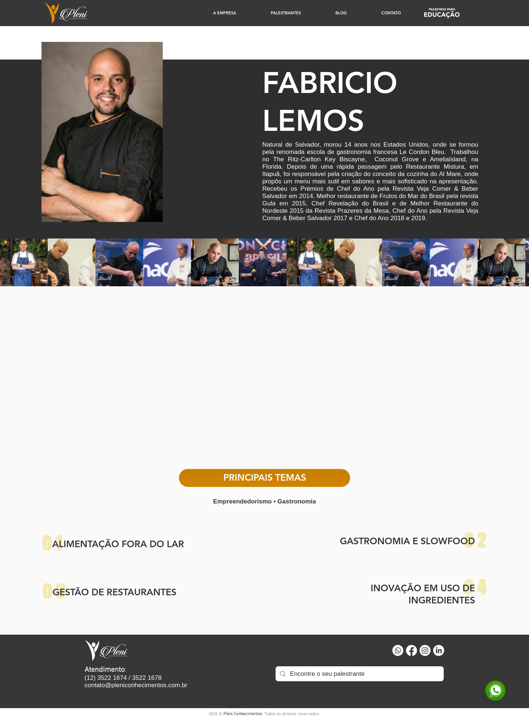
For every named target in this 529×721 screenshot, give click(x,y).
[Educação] (441, 13)
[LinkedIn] (438, 650)
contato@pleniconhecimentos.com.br (135, 685)
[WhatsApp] (495, 691)
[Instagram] (425, 650)
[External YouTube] (264, 381)
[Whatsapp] (397, 650)
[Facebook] (411, 650)
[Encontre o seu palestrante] (359, 673)
